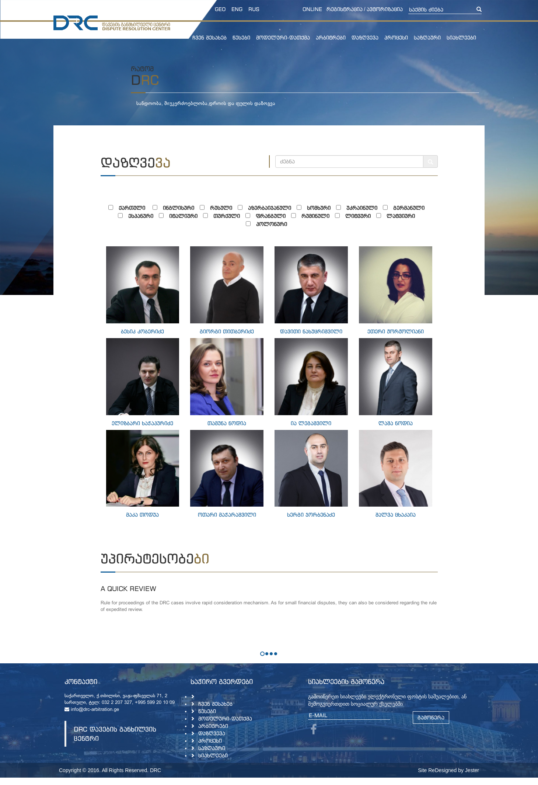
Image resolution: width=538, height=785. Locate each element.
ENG (236, 9)
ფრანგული (268, 216)
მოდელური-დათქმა (283, 37)
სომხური (316, 208)
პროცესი (396, 37)
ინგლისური (176, 208)
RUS (253, 9)
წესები (241, 37)
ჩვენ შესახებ (209, 37)
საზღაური (427, 37)
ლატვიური (398, 216)
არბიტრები (331, 37)
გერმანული (406, 208)
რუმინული (313, 216)
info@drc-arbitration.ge (91, 710)
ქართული (130, 208)
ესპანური (138, 216)
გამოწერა (431, 717)
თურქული (224, 216)
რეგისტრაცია (344, 9)
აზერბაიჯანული (267, 208)
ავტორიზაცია (385, 9)
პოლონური (269, 224)
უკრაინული (359, 208)
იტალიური (181, 216)
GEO (220, 9)
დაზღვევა (365, 37)
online (312, 9)
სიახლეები (461, 37)
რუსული (219, 208)
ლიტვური (355, 216)
